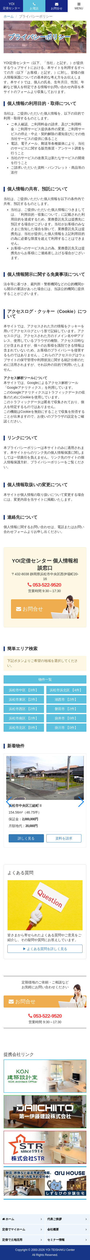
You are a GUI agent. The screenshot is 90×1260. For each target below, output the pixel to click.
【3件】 (24, 690)
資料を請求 (63, 838)
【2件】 (24, 699)
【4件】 (66, 690)
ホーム (9, 16)
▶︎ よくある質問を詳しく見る (45, 949)
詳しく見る (26, 838)
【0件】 (24, 727)
